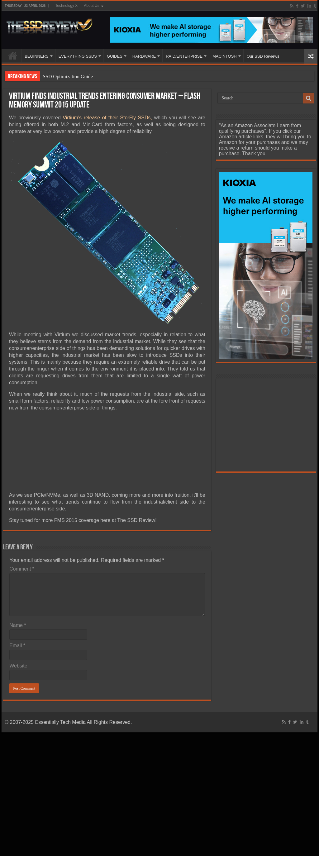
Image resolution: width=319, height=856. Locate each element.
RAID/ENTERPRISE (184, 56)
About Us (91, 5)
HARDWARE (144, 56)
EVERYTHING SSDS (78, 56)
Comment (21, 568)
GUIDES (114, 56)
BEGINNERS (37, 56)
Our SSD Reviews (263, 56)
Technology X (66, 5)
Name (17, 625)
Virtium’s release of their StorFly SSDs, (107, 117)
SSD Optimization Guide (68, 76)
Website (18, 665)
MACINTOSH (224, 56)
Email (17, 645)
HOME (13, 55)
